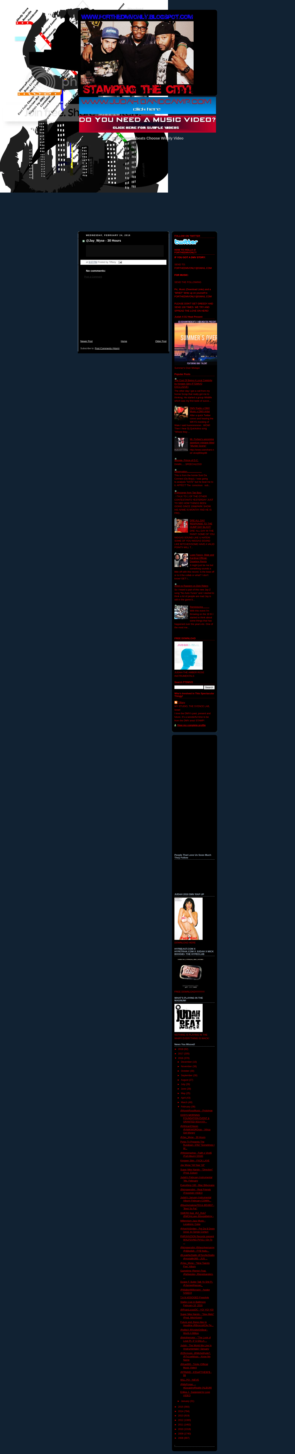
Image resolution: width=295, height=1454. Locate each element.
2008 (181, 1438)
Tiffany (181, 702)
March (184, 1102)
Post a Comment (93, 276)
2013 (181, 1415)
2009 (181, 1433)
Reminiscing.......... (199, 607)
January (185, 1401)
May (183, 1093)
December (187, 1062)
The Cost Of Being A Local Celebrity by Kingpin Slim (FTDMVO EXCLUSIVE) (193, 383)
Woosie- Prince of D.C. (186, 460)
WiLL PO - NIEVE (189, 1380)
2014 (181, 1411)
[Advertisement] (123, 311)
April (183, 1098)
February (186, 1106)
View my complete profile (191, 725)
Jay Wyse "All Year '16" (192, 1165)
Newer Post (86, 341)
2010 (181, 1429)
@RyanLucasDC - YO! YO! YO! (197, 1309)
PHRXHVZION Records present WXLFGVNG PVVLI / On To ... (197, 1239)
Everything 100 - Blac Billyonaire (197, 1185)
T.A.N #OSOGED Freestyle (194, 1297)
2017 (181, 1053)
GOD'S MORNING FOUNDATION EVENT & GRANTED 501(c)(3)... (195, 1118)
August (185, 1080)
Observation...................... (188, 471)
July (183, 1084)
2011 (181, 1424)
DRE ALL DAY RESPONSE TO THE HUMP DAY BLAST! (201, 523)
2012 (181, 1420)
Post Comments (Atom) (107, 348)
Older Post (161, 341)
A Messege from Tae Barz (187, 492)
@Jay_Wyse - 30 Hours (103, 240)
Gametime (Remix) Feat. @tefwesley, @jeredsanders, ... (197, 1274)
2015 (181, 1406)
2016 (181, 1058)
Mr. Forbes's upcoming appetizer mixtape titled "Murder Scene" (202, 442)
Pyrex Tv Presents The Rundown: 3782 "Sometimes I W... (197, 1145)
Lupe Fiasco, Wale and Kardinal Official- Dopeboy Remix (202, 558)
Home (124, 341)
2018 (181, 1049)
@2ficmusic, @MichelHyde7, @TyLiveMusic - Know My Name (195, 1356)
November (187, 1066)
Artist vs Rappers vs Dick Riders (191, 586)
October (185, 1071)
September (187, 1075)
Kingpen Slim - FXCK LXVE (195, 1160)
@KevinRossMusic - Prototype (196, 1110)
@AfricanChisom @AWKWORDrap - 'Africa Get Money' (195, 1129)
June (184, 1088)
